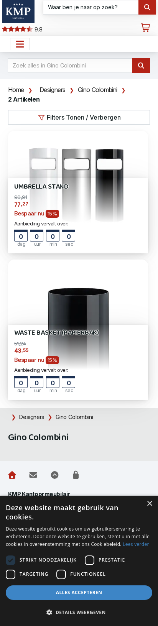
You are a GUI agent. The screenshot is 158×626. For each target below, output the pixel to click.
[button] (79, 612)
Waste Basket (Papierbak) (56, 333)
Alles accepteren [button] (79, 592)
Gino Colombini (97, 90)
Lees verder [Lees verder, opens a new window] (136, 544)
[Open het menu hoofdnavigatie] (20, 44)
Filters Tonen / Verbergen (79, 117)
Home (16, 90)
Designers (53, 90)
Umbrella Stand (41, 187)
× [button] (149, 504)
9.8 (22, 29)
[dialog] (79, 561)
